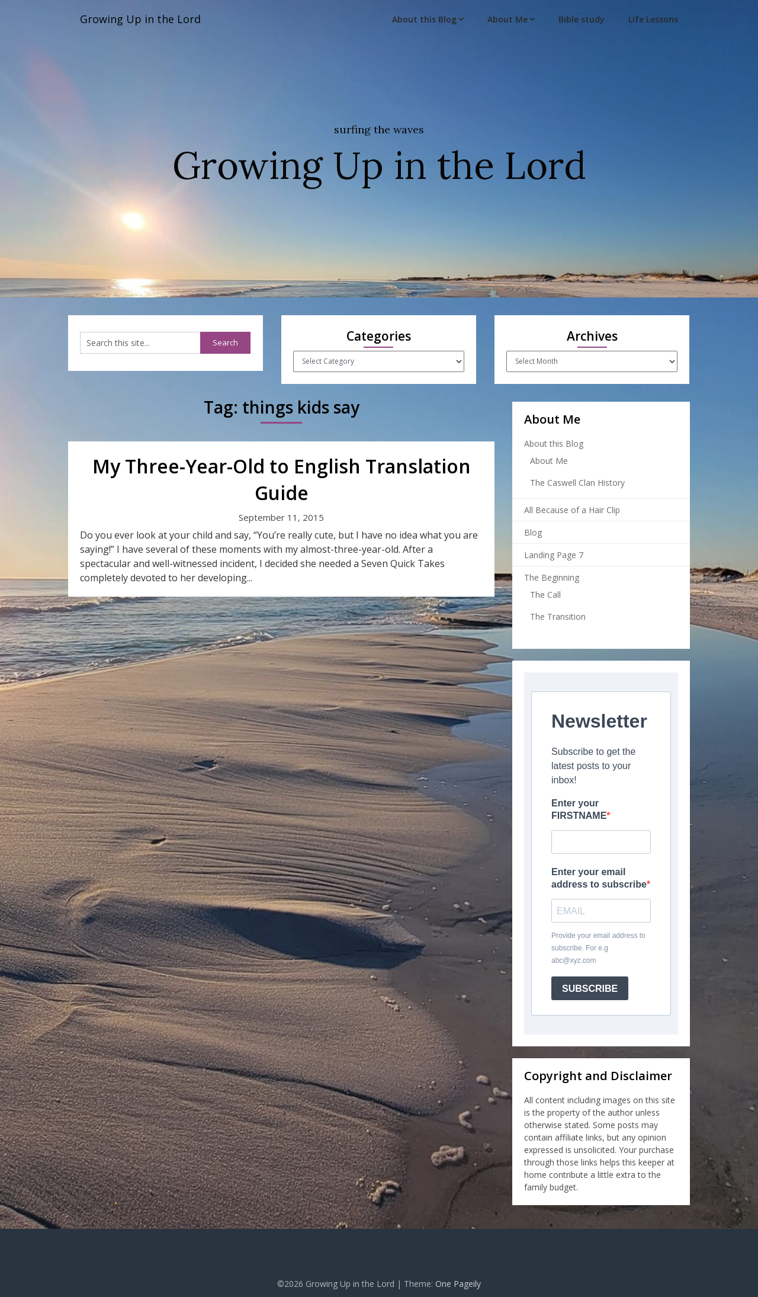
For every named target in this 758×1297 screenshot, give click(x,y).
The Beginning (551, 577)
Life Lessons (653, 19)
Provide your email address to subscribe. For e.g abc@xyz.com (598, 948)
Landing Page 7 (553, 555)
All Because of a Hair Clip (572, 509)
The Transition (558, 616)
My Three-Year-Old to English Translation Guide (281, 479)
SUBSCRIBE (590, 989)
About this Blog (424, 19)
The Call (545, 594)
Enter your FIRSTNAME (578, 809)
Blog (533, 532)
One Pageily (458, 1283)
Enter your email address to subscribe (599, 878)
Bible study (581, 19)
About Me (507, 19)
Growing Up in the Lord (146, 19)
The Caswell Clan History (577, 482)
